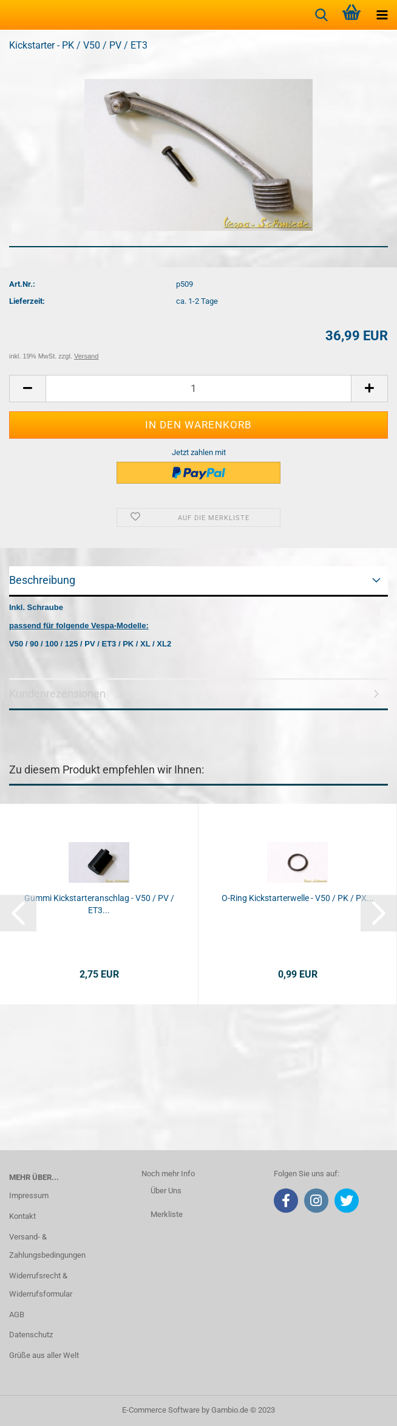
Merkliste (167, 1214)
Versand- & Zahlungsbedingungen (47, 1246)
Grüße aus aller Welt (44, 1355)
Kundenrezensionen (57, 693)
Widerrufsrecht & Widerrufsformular (40, 1284)
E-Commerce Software (161, 1409)
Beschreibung (42, 580)
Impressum (29, 1195)
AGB (16, 1314)
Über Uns (166, 1190)
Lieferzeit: (27, 301)
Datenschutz (31, 1334)
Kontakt (22, 1216)
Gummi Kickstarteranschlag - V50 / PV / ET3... (99, 904)
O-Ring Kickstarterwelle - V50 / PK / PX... (298, 898)
